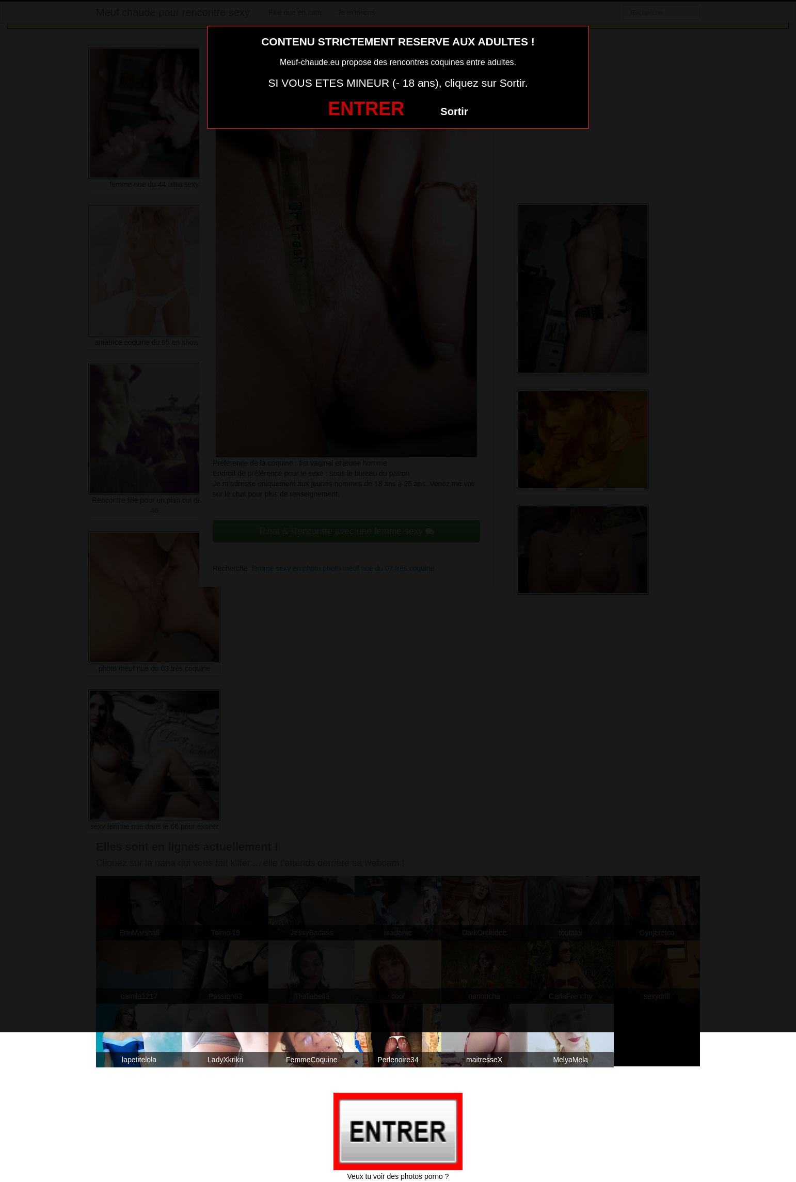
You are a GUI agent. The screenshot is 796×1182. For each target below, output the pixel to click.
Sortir (454, 111)
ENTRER (366, 108)
